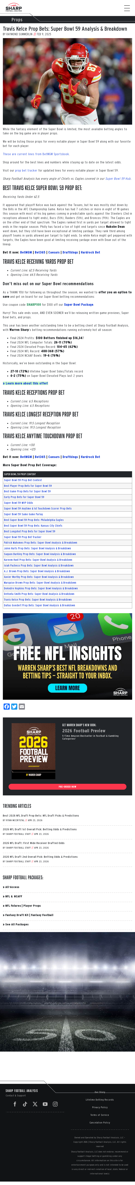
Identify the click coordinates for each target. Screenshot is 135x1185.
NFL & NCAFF (13, 896)
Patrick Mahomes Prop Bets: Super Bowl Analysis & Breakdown (40, 542)
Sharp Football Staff (18, 834)
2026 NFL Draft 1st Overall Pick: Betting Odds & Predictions (40, 829)
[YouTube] (45, 1104)
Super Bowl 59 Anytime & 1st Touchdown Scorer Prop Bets (38, 508)
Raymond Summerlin (19, 34)
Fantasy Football (42, 915)
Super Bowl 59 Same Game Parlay (23, 514)
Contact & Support (16, 1095)
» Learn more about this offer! (25, 383)
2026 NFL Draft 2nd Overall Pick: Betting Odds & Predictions (40, 856)
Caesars (54, 252)
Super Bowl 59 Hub (118, 178)
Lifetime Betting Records (100, 1099)
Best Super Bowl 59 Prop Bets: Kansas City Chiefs (33, 525)
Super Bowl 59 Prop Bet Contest (23, 480)
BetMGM (26, 252)
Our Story (100, 1092)
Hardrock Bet (90, 252)
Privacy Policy (100, 1107)
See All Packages (17, 924)
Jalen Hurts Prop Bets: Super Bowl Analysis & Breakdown (37, 548)
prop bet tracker (26, 170)
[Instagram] (55, 1104)
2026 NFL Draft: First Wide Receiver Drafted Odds (34, 843)
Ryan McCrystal (15, 820)
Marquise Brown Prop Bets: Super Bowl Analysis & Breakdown (40, 582)
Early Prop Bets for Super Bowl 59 (24, 497)
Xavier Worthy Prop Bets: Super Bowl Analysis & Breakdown (39, 576)
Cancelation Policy (100, 1122)
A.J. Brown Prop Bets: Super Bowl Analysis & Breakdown (37, 571)
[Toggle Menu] (129, 8)
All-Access (12, 887)
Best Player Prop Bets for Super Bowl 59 (28, 485)
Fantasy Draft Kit (17, 915)
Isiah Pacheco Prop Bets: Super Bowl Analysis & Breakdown (39, 565)
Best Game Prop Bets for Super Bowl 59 (27, 491)
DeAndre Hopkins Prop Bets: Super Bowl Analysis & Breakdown (41, 588)
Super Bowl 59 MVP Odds (18, 502)
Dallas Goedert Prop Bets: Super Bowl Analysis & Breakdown (39, 605)
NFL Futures (13, 905)
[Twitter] (35, 1104)
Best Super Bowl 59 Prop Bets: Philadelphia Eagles (34, 519)
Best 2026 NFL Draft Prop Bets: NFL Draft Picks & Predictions (41, 815)
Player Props (32, 905)
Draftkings (70, 252)
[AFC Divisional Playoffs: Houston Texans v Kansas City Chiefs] (67, 81)
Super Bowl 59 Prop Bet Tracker (22, 537)
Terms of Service (100, 1115)
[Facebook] (15, 1104)
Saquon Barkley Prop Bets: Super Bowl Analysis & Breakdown (40, 554)
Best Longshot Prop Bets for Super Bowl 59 (29, 531)
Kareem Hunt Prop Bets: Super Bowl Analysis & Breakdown (38, 559)
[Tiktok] (25, 1104)
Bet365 (40, 252)
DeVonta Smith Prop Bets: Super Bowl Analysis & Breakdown (39, 593)
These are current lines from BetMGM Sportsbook (36, 154)
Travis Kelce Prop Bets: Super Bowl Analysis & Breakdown (38, 599)
